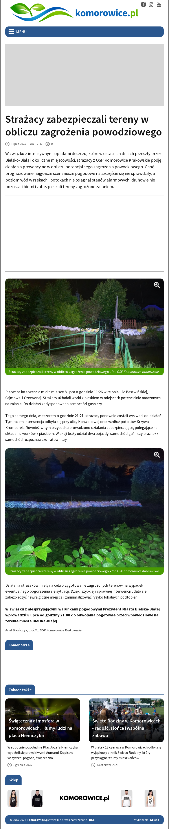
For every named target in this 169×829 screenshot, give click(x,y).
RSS (92, 820)
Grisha (154, 820)
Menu (21, 31)
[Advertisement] (84, 75)
